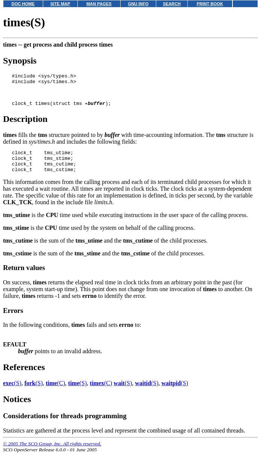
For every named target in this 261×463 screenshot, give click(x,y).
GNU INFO (138, 4)
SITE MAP (60, 4)
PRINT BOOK (210, 4)
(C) (55, 393)
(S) (12, 393)
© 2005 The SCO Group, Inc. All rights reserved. (52, 454)
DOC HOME (23, 4)
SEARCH (172, 4)
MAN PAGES (99, 4)
